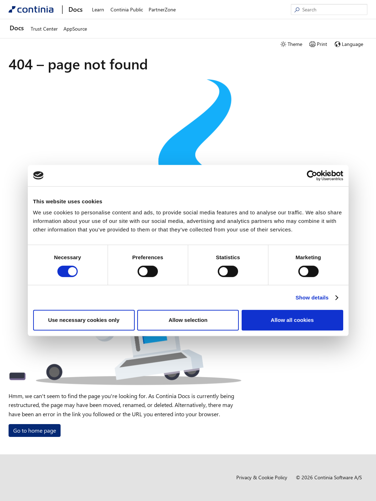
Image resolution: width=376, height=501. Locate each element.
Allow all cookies (292, 320)
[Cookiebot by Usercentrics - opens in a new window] (312, 175)
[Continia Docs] (31, 9)
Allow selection (188, 320)
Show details (312, 297)
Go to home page (34, 430)
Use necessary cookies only (83, 320)
